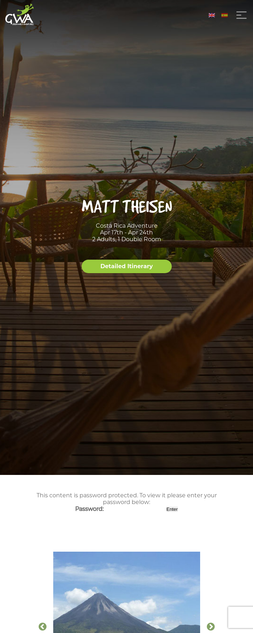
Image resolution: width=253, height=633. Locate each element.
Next (210, 627)
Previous (42, 627)
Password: (120, 508)
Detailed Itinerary (126, 266)
